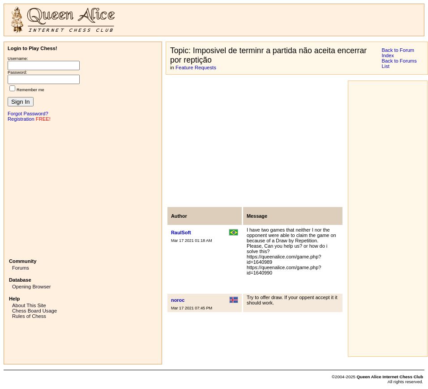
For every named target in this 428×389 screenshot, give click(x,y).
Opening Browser (31, 286)
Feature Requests (195, 67)
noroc (177, 300)
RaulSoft (181, 232)
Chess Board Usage (34, 310)
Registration (21, 119)
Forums (20, 268)
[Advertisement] (83, 189)
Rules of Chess (29, 316)
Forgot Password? (28, 113)
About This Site (29, 305)
